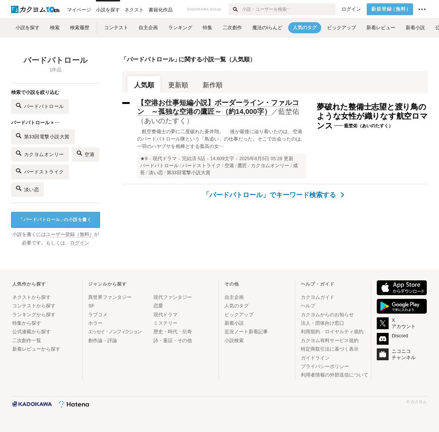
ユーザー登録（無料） (70, 234)
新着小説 (234, 323)
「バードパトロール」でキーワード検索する (274, 195)
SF (91, 305)
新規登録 (391, 9)
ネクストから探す (31, 297)
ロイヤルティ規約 (344, 331)
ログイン (351, 9)
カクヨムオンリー (40, 153)
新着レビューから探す (36, 349)
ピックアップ (239, 314)
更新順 (178, 85)
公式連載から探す (31, 331)
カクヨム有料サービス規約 (330, 340)
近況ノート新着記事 (246, 331)
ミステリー (165, 323)
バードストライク (40, 171)
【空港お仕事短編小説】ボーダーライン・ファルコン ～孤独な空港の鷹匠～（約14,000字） (218, 107)
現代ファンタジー (172, 297)
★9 (143, 158)
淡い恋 (27, 188)
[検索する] (235, 9)
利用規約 (310, 331)
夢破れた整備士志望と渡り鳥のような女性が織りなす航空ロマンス (372, 116)
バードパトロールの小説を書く (55, 220)
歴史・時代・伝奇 (172, 331)
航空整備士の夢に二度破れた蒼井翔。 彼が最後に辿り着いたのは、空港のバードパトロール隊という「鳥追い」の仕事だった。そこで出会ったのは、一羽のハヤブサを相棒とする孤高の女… (221, 139)
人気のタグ (237, 305)
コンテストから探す (34, 305)
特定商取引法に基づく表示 (330, 349)
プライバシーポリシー (325, 366)
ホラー (95, 323)
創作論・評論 (102, 340)
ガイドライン (315, 358)
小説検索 (234, 340)
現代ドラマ (165, 158)
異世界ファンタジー (110, 297)
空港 (86, 153)
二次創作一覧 (26, 340)
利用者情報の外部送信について (334, 375)
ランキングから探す (34, 314)
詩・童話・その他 (172, 340)
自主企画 (234, 297)
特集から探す (26, 323)
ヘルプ (308, 305)
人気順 (144, 85)
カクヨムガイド (318, 297)
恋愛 (158, 305)
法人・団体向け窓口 (322, 323)
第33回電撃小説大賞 (43, 135)
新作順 (213, 85)
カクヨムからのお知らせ (327, 314)
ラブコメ (97, 314)
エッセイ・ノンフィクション (114, 331)
